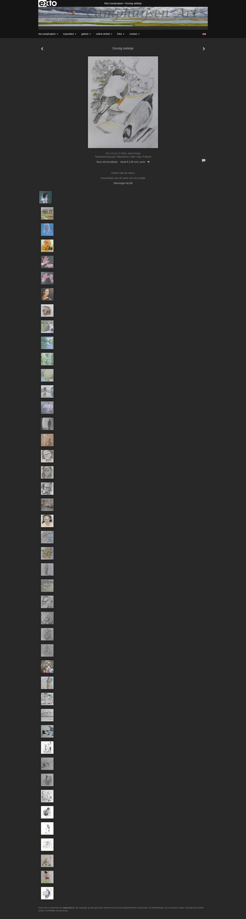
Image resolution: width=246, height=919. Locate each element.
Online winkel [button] (104, 34)
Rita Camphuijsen (113, 3)
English (204, 34)
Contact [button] (134, 34)
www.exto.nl (68, 908)
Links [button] (120, 34)
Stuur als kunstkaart (123, 161)
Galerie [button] (86, 34)
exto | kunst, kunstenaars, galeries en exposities (48, 3)
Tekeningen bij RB (123, 183)
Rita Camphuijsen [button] (48, 34)
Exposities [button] (69, 34)
